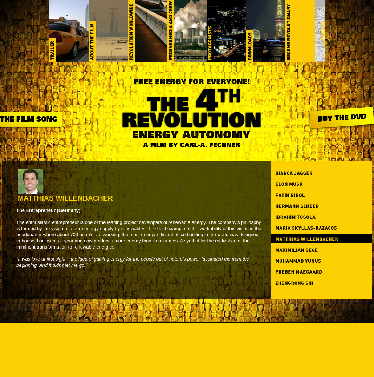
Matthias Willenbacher (65, 195)
